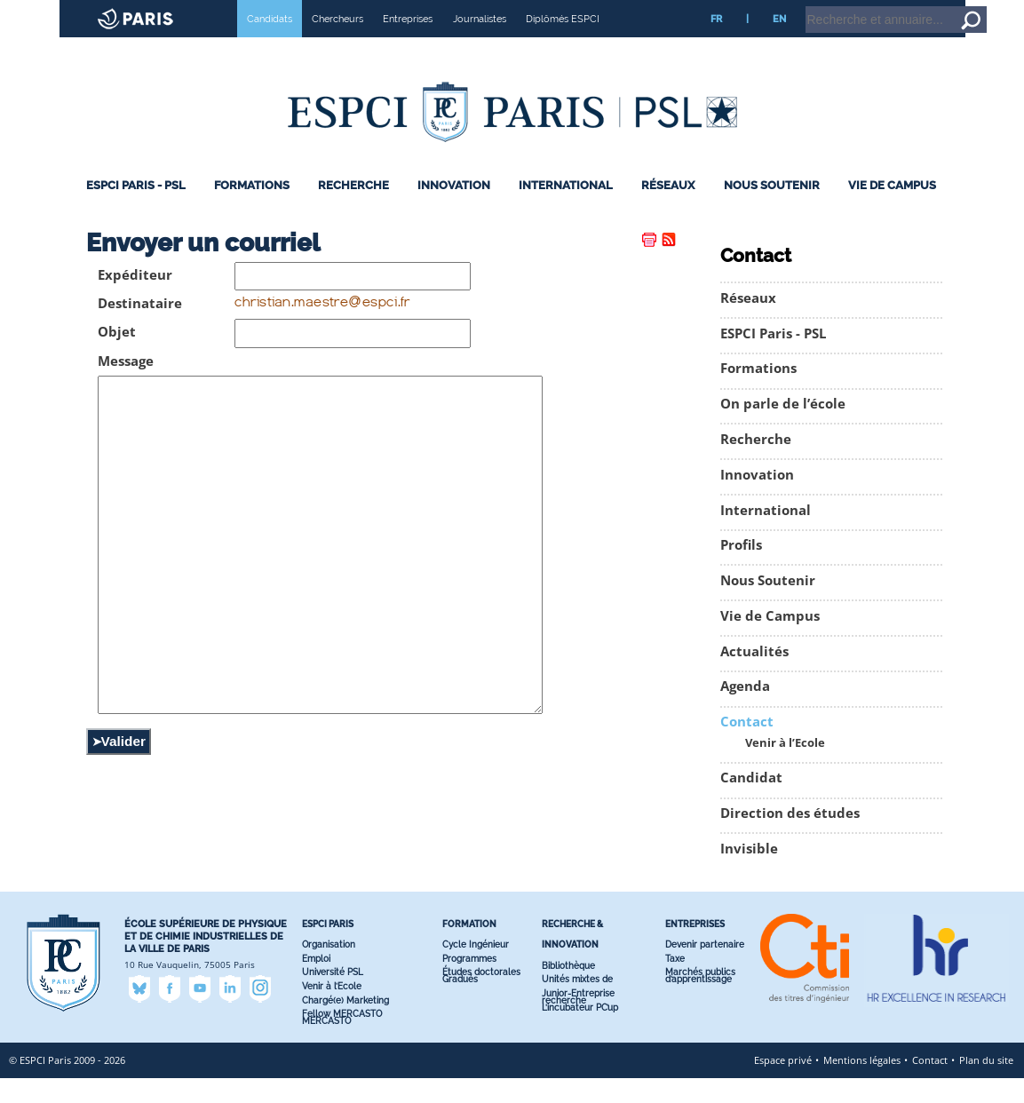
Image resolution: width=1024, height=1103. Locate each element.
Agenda (745, 711)
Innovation (453, 210)
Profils (741, 569)
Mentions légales (862, 1084)
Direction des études (790, 838)
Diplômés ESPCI (562, 43)
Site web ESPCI (60, 12)
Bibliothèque (568, 990)
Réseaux (668, 210)
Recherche (353, 210)
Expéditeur (135, 299)
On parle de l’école (782, 428)
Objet (117, 356)
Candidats (269, 43)
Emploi (316, 983)
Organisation (328, 969)
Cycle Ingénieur (475, 969)
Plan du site (986, 1084)
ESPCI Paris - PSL (136, 210)
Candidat (751, 802)
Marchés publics (700, 997)
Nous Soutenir (772, 210)
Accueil (896, 8)
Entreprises (408, 43)
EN (779, 43)
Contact (747, 746)
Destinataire (140, 328)
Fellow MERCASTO (342, 1038)
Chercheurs (337, 43)
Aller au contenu (959, 8)
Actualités (754, 676)
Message (126, 386)
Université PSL (332, 997)
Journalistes (479, 43)
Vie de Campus (892, 210)
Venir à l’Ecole (785, 767)
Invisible (749, 873)
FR (716, 43)
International (566, 210)
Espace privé (783, 1084)
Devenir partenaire (704, 969)
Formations (252, 210)
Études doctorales (481, 997)
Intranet (850, 8)
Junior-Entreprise (578, 1018)
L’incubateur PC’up (580, 1032)
